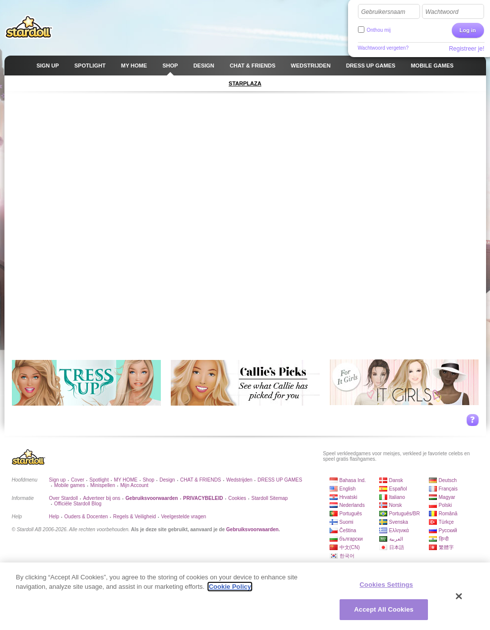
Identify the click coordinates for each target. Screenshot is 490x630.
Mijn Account (134, 485)
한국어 (347, 556)
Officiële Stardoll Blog (77, 503)
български (351, 539)
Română (448, 513)
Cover (77, 480)
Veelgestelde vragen (183, 516)
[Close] (459, 596)
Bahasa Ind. (353, 480)
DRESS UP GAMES (280, 480)
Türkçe (446, 522)
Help (54, 516)
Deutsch (448, 480)
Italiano (397, 497)
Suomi (346, 522)
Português (351, 513)
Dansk (396, 480)
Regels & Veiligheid (134, 516)
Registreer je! (466, 48)
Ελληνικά (399, 530)
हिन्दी (444, 539)
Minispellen (102, 485)
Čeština (348, 530)
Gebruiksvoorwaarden (252, 529)
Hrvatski (348, 497)
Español (398, 488)
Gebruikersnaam (383, 11)
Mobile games (69, 485)
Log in (468, 30)
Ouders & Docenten (86, 516)
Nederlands (352, 505)
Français (448, 488)
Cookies (237, 498)
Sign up (57, 480)
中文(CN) (350, 547)
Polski (445, 505)
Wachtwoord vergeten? (383, 48)
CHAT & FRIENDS (200, 480)
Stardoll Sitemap (269, 498)
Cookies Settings (386, 584)
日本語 (396, 547)
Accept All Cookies (384, 609)
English (348, 488)
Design (167, 480)
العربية (396, 539)
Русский (448, 530)
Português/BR (404, 513)
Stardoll (28, 27)
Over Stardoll (63, 498)
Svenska (398, 522)
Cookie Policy (230, 586)
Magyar (447, 497)
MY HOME (126, 480)
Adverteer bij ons (101, 498)
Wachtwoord (441, 11)
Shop (148, 480)
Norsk (395, 505)
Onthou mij (379, 30)
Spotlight (99, 480)
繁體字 (446, 547)
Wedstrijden (239, 480)
